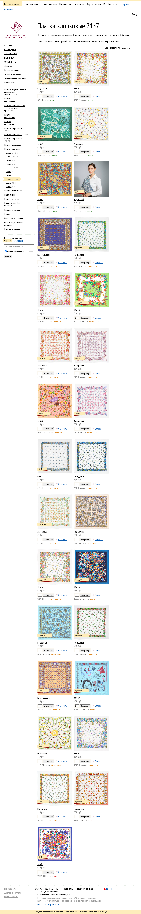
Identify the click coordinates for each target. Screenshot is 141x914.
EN (104, 4)
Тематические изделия (15, 78)
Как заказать (10, 888)
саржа (8, 153)
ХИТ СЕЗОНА (10, 53)
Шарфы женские (12, 199)
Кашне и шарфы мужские (12, 204)
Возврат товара (11, 896)
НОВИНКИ (9, 57)
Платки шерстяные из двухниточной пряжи (14, 108)
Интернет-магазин (12, 4)
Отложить (62, 96)
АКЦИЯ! (8, 45)
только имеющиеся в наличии (20, 251)
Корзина (125, 4)
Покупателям (65, 4)
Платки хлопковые (13, 148)
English (108, 888)
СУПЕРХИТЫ (10, 61)
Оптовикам (79, 4)
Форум (51, 904)
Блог (57, 904)
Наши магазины (50, 4)
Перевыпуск (10, 82)
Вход (134, 14)
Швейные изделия (12, 209)
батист (8, 156)
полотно (9, 168)
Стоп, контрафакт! (32, 4)
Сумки (7, 214)
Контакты (112, 4)
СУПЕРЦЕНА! (10, 49)
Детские (8, 65)
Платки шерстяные (9, 100)
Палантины (9, 194)
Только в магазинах (13, 74)
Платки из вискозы (13, 190)
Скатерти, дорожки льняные (13, 223)
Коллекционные (11, 70)
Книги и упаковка (12, 228)
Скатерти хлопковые (14, 218)
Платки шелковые (12, 144)
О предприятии (93, 4)
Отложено (9, 9)
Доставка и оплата (12, 892)
